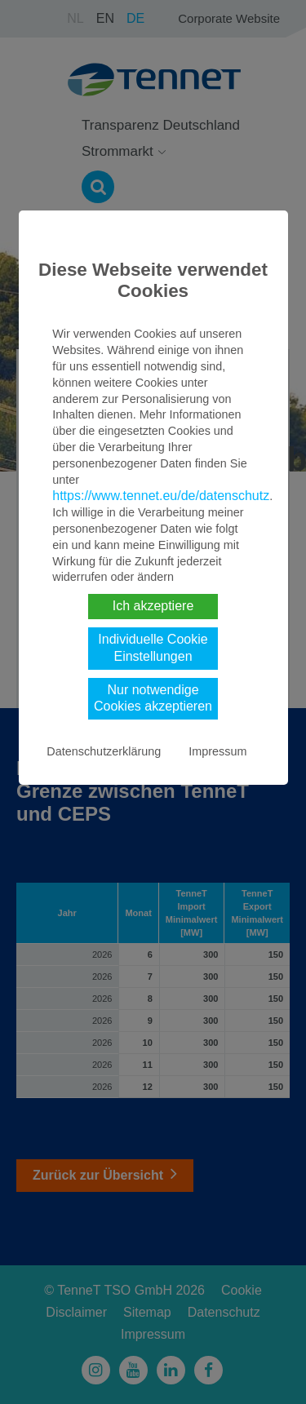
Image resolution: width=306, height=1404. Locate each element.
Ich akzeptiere (153, 606)
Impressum (217, 751)
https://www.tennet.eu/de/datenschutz (160, 496)
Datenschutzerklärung (104, 751)
